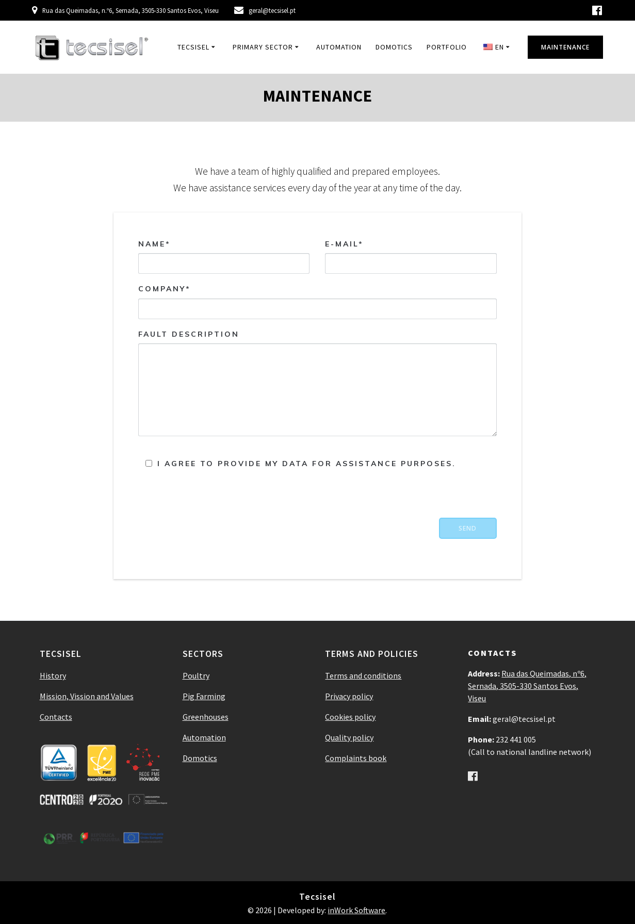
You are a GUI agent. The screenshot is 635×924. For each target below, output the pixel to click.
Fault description (317, 382)
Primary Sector (263, 47)
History (53, 675)
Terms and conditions (363, 675)
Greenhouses (206, 717)
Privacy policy (349, 696)
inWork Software (356, 910)
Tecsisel (193, 47)
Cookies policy (350, 717)
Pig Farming (204, 696)
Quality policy (349, 737)
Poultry (196, 675)
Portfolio (447, 47)
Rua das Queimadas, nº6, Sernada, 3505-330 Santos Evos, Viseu (527, 685)
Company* (317, 302)
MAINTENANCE (565, 47)
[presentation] (418, 497)
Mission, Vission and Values (87, 696)
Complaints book (355, 758)
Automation (339, 47)
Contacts (56, 717)
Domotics (394, 47)
